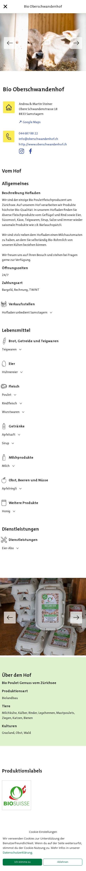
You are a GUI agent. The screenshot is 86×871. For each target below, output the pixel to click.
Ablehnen (62, 862)
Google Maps (32, 122)
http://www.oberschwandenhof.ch (43, 144)
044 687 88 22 (28, 133)
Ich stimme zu (22, 862)
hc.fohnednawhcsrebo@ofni (38, 139)
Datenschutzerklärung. (18, 852)
